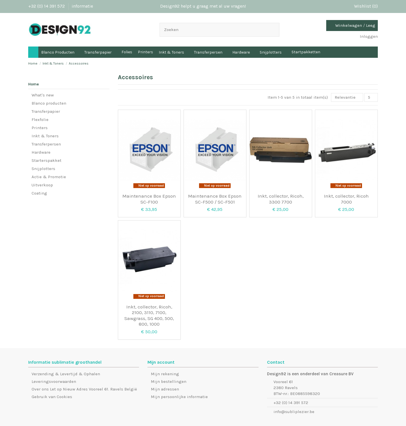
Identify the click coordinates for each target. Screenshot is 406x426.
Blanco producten (49, 103)
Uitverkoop (42, 184)
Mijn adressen (165, 389)
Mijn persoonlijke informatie (179, 396)
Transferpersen (46, 144)
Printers (40, 127)
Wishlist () (363, 6)
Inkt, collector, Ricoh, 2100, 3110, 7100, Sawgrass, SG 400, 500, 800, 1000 (149, 315)
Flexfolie (40, 119)
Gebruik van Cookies (52, 396)
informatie (82, 6)
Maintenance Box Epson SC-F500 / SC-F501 (215, 198)
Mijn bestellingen (168, 381)
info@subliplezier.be (293, 411)
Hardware (41, 152)
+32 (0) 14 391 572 (47, 6)
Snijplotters (43, 168)
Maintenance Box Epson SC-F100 (149, 198)
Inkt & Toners (45, 135)
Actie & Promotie (49, 176)
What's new (43, 95)
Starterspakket (46, 160)
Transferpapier (46, 111)
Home (33, 84)
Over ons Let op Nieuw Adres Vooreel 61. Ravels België (84, 389)
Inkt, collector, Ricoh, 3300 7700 (281, 198)
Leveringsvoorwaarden (54, 381)
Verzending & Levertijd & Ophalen (66, 373)
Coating (39, 193)
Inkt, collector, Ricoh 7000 (346, 198)
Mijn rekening (165, 373)
